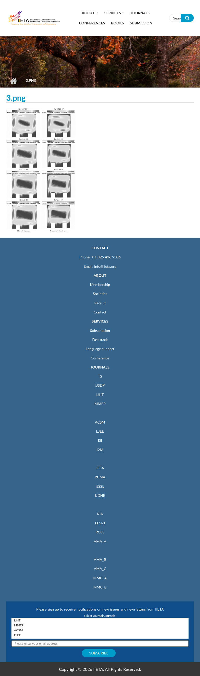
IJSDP (100, 385)
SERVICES (100, 321)
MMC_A (100, 578)
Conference (100, 358)
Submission (141, 23)
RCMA (100, 477)
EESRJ (100, 523)
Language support (100, 348)
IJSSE (100, 486)
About (88, 13)
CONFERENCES (92, 23)
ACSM (100, 422)
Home (13, 81)
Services (112, 13)
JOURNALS (100, 367)
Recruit (100, 303)
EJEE (100, 431)
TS (100, 376)
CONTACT (100, 248)
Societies (100, 293)
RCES (100, 532)
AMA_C (100, 568)
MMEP (100, 403)
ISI (100, 440)
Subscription (100, 330)
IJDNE (100, 495)
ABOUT (99, 275)
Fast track (100, 339)
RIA (100, 514)
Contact (100, 312)
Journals (140, 13)
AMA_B (100, 559)
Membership (100, 284)
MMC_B (100, 587)
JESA (100, 468)
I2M (100, 449)
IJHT (100, 394)
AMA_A (100, 541)
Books (117, 23)
